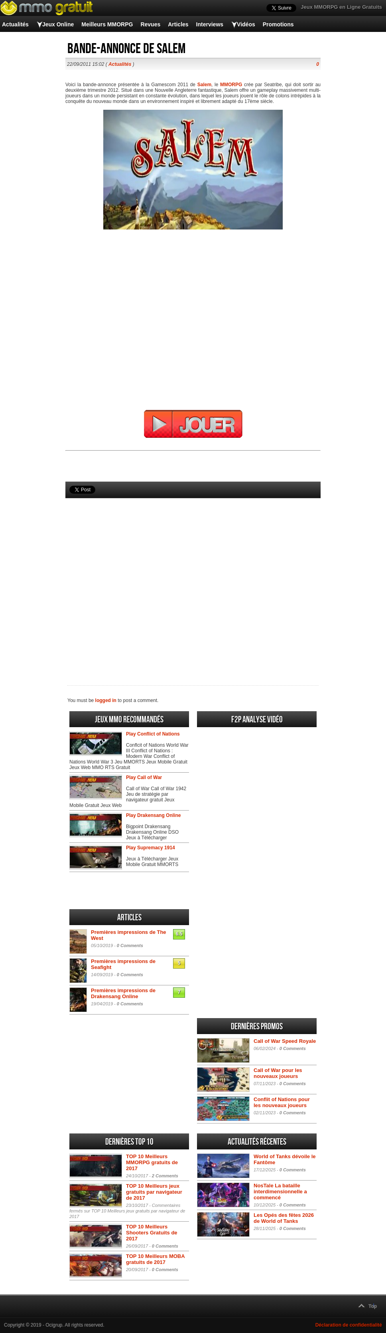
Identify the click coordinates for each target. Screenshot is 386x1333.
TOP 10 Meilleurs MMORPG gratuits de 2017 (152, 1162)
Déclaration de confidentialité (348, 1325)
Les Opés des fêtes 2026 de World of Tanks (284, 1218)
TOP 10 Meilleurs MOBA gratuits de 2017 (155, 1259)
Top (372, 1306)
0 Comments (130, 945)
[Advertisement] (193, 578)
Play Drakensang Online (153, 815)
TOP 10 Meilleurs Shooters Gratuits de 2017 (151, 1233)
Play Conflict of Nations (153, 734)
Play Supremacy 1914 (150, 847)
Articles (178, 24)
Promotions (278, 24)
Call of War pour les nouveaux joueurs (278, 1073)
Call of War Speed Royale (285, 1041)
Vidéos (246, 24)
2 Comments (165, 1175)
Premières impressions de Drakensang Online (123, 993)
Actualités (15, 24)
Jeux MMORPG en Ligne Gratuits (341, 7)
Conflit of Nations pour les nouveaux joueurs (282, 1102)
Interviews (209, 24)
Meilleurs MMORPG (107, 24)
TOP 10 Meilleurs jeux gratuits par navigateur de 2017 (154, 1192)
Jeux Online (58, 24)
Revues (150, 24)
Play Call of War (144, 777)
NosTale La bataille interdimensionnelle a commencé (280, 1191)
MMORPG (231, 84)
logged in (105, 700)
